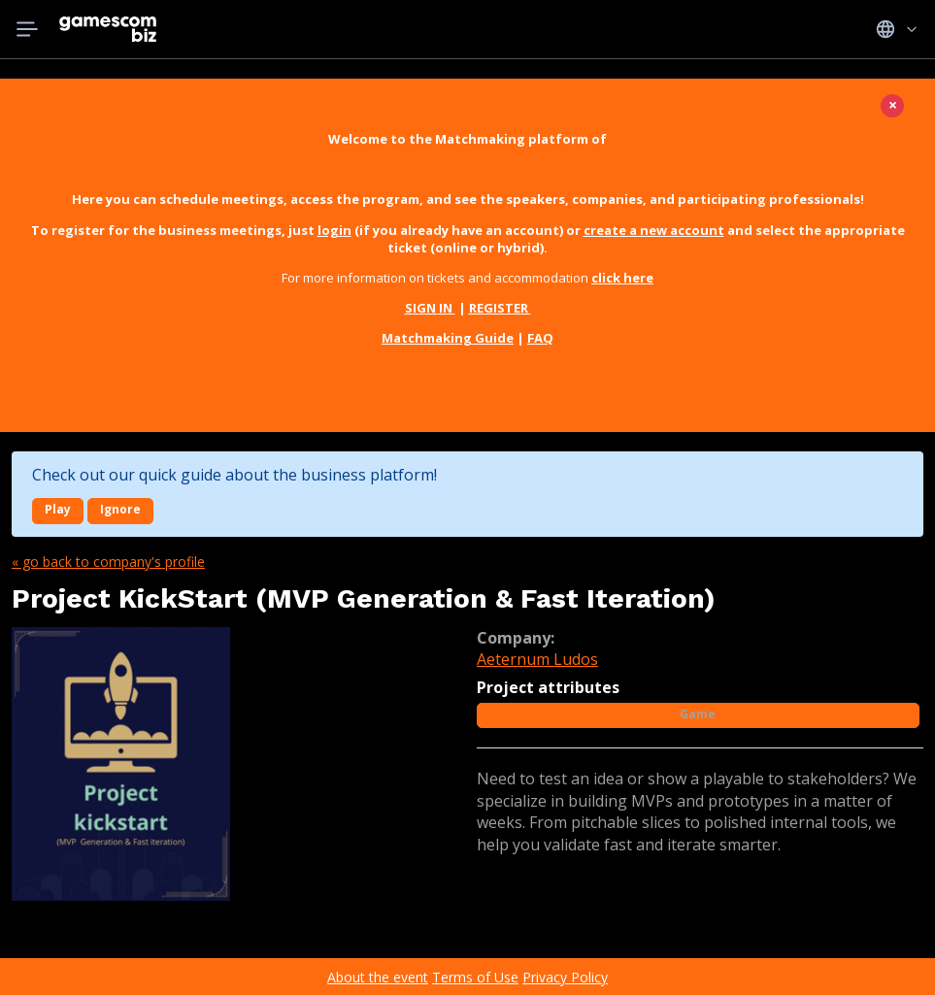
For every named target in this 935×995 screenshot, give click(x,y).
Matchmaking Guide (448, 338)
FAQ (540, 338)
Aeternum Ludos (537, 659)
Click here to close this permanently (468, 392)
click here (622, 277)
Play (58, 509)
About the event (377, 977)
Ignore (120, 509)
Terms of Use (475, 977)
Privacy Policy (565, 977)
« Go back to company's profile (108, 561)
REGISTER (500, 307)
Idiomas (896, 29)
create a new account (654, 230)
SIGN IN (430, 307)
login (334, 230)
